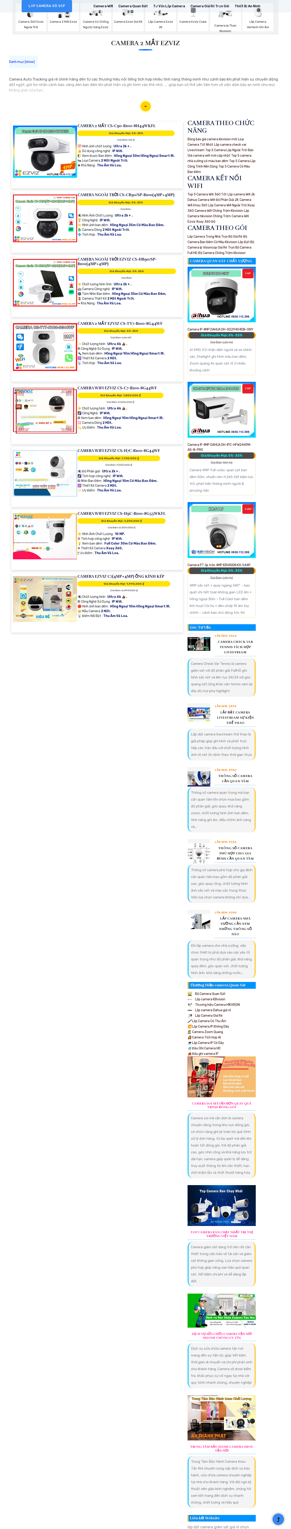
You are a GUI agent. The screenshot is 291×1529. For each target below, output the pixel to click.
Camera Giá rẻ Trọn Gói (210, 6)
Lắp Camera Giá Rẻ (205, 1016)
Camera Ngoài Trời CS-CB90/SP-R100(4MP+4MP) (126, 194)
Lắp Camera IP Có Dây (206, 1043)
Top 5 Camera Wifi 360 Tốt (207, 194)
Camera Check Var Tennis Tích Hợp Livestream (235, 647)
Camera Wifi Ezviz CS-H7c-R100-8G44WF (119, 450)
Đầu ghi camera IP (203, 1054)
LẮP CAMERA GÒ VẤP (47, 6)
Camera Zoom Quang (205, 1032)
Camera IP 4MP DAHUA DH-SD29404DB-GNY (220, 329)
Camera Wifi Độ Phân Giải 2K (218, 200)
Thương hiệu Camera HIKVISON (214, 1005)
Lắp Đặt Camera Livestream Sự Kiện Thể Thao (235, 717)
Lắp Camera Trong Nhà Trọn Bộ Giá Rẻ (215, 237)
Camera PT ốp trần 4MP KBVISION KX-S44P (219, 565)
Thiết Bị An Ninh (247, 6)
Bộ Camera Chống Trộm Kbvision (222, 253)
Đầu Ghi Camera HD (204, 1048)
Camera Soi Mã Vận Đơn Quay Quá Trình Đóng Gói (221, 1105)
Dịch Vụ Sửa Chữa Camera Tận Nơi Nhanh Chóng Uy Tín (222, 1336)
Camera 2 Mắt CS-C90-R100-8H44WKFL (117, 125)
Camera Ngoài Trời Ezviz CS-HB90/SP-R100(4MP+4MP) (117, 261)
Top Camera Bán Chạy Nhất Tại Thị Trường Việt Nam (221, 1234)
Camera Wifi (103, 6)
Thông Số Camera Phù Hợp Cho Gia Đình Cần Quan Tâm (235, 853)
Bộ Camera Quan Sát (207, 994)
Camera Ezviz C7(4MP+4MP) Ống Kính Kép (121, 576)
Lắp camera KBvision (206, 999)
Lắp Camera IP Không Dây (208, 1026)
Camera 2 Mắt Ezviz (145, 43)
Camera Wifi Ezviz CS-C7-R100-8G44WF (117, 388)
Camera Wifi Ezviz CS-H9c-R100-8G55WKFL (122, 513)
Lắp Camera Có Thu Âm (207, 1021)
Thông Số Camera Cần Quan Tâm (235, 778)
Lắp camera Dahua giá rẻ (209, 1010)
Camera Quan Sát (133, 6)
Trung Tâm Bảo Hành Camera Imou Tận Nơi (221, 1449)
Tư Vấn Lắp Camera (169, 6)
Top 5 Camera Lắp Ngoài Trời (226, 150)
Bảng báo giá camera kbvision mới (212, 139)
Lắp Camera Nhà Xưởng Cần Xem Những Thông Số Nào (235, 926)
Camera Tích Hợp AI (204, 1037)
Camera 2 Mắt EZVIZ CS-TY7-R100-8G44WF (120, 323)
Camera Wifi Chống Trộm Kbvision (219, 211)
